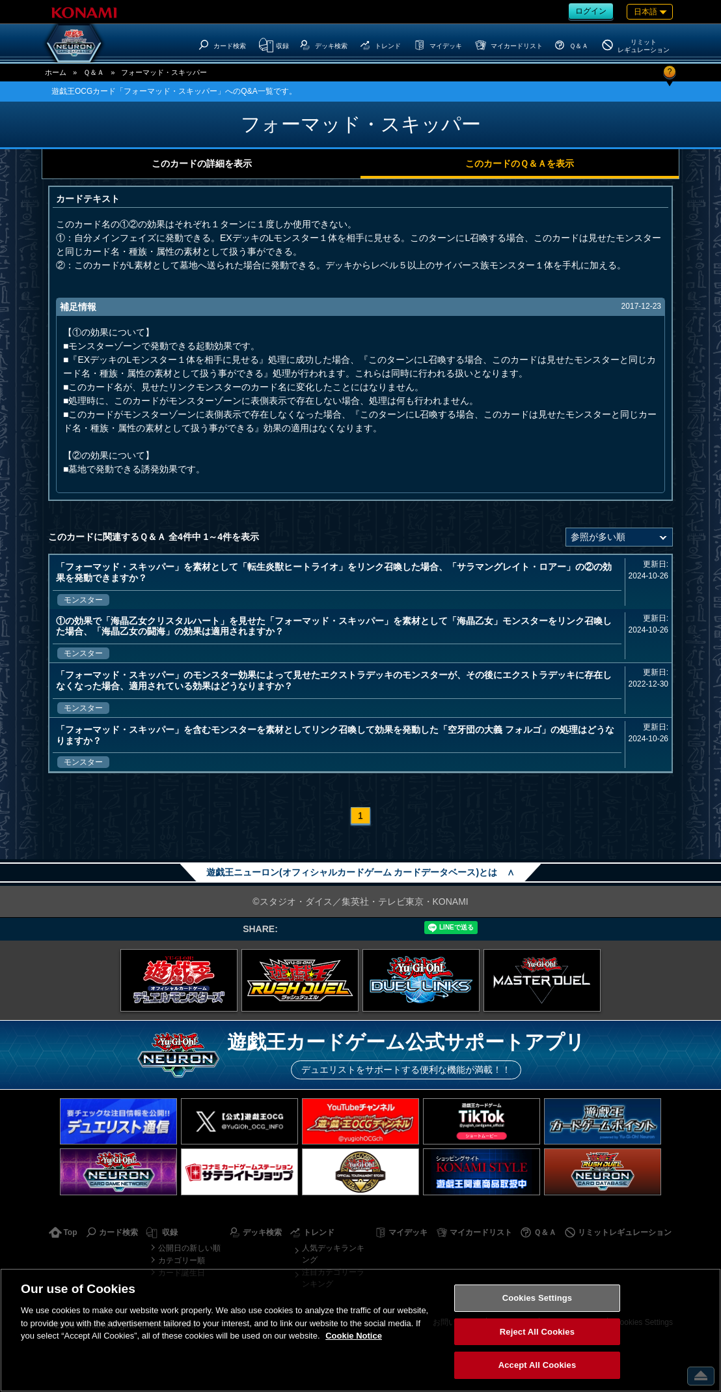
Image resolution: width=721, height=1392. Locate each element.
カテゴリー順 (181, 1260)
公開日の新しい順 (189, 1248)
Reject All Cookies (537, 1332)
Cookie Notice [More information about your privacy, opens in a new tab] (353, 1336)
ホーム (55, 72)
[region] (360, 1330)
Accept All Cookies (537, 1365)
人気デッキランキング (333, 1253)
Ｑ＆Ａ (93, 72)
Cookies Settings (537, 1298)
